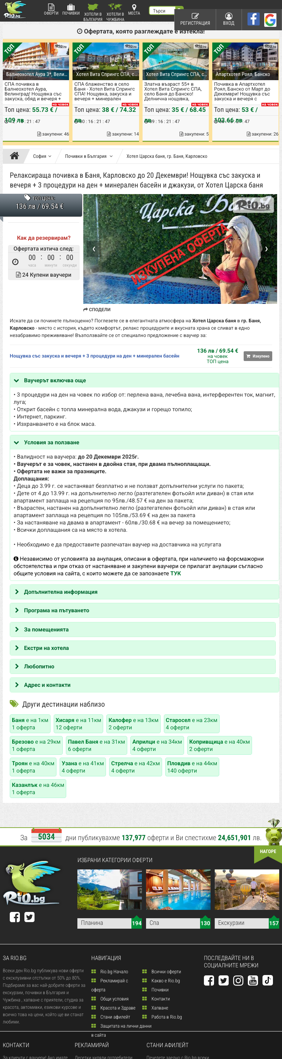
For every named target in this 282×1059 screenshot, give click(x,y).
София (42, 156)
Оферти (51, 9)
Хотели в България (93, 12)
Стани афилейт (110, 1017)
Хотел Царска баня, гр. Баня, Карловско (167, 156)
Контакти (156, 999)
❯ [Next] (266, 248)
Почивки (71, 9)
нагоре (268, 851)
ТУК (175, 573)
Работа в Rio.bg (162, 1017)
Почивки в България (89, 156)
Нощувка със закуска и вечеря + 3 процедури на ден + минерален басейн (94, 356)
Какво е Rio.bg (161, 981)
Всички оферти (161, 972)
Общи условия (110, 999)
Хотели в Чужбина (115, 12)
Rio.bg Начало (109, 972)
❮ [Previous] (94, 248)
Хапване (155, 1008)
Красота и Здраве (113, 1008)
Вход (229, 19)
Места (134, 9)
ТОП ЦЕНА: (43, 198)
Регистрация (195, 19)
